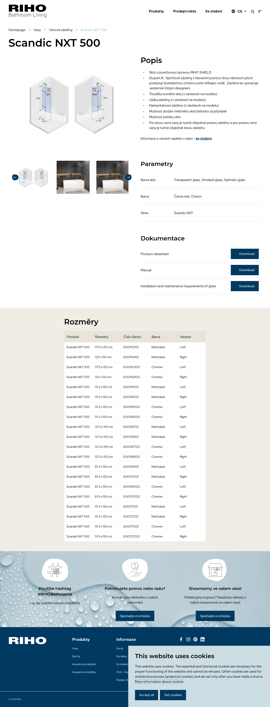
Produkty (156, 11)
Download (246, 254)
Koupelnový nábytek (84, 664)
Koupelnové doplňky (84, 672)
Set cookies (173, 695)
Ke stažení (214, 11)
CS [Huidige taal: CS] (242, 11)
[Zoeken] (252, 11)
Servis (119, 648)
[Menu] (260, 11)
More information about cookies (159, 681)
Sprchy (76, 656)
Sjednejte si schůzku (135, 616)
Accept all (146, 695)
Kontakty (121, 656)
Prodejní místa (184, 11)
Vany (75, 648)
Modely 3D (122, 680)
